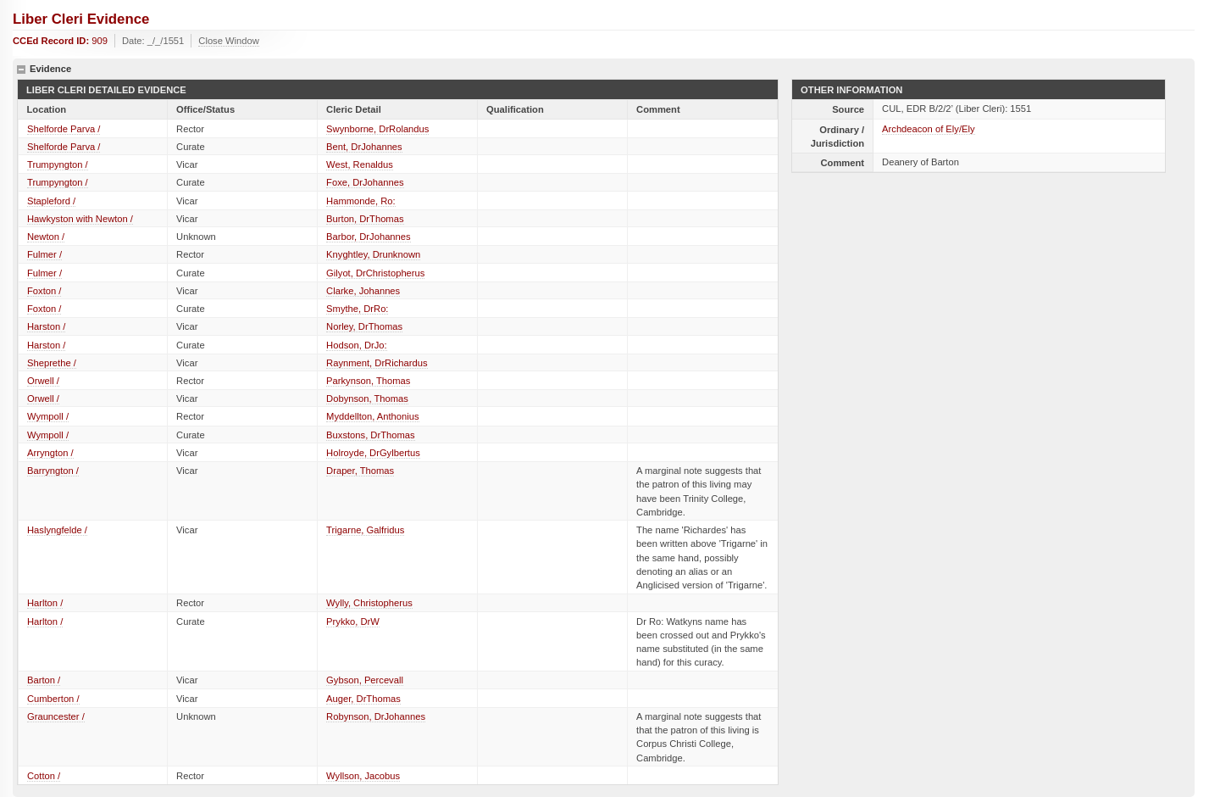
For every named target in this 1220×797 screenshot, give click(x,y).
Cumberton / (53, 699)
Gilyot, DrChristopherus (375, 273)
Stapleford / (51, 201)
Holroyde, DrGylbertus (373, 453)
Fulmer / (44, 254)
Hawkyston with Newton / (80, 219)
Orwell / (43, 381)
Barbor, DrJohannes (368, 236)
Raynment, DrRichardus (376, 363)
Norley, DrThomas (364, 326)
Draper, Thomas (360, 470)
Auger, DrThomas (363, 699)
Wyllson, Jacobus (363, 776)
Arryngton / (50, 453)
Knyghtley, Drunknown (373, 254)
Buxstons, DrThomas (370, 435)
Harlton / (45, 603)
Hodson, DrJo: (356, 345)
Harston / (46, 326)
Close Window (228, 41)
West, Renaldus (359, 164)
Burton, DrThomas (364, 219)
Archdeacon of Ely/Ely (928, 129)
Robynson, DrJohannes (375, 716)
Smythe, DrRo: (357, 309)
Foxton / (44, 291)
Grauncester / (56, 716)
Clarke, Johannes (363, 291)
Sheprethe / (51, 363)
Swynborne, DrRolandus (377, 129)
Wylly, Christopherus (369, 603)
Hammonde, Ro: (360, 201)
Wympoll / (48, 416)
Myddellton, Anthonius (372, 416)
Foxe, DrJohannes (364, 182)
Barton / (43, 680)
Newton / (45, 236)
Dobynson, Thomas (367, 398)
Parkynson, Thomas (368, 381)
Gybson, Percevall (364, 680)
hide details (21, 69)
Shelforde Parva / (63, 129)
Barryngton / (53, 470)
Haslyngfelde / (57, 530)
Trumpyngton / (57, 164)
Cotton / (43, 776)
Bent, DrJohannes (364, 147)
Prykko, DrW (353, 621)
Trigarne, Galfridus (365, 530)
